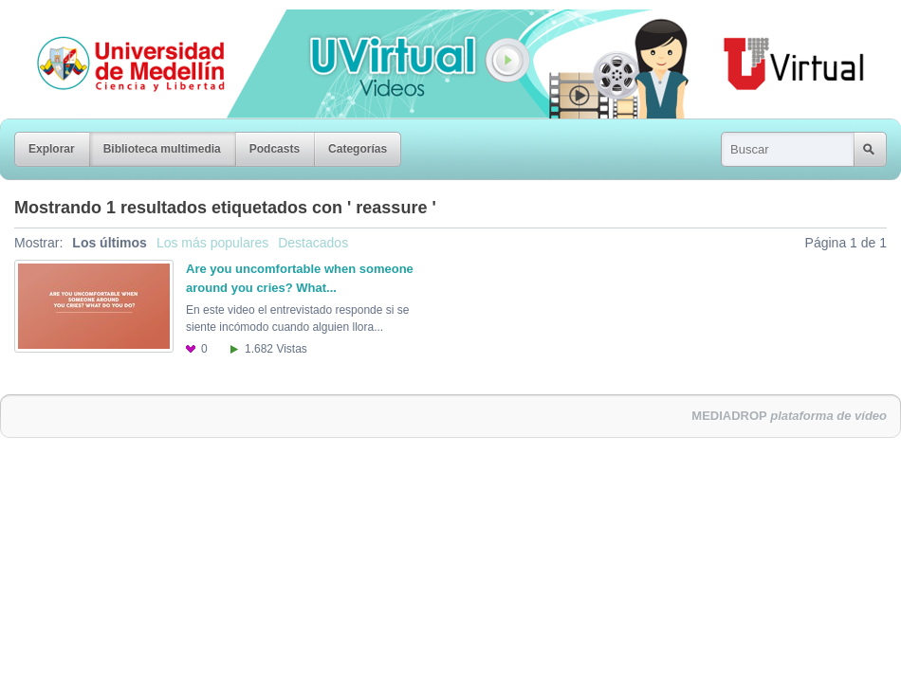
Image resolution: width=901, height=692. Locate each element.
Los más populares (212, 242)
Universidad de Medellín (115, 22)
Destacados (313, 242)
